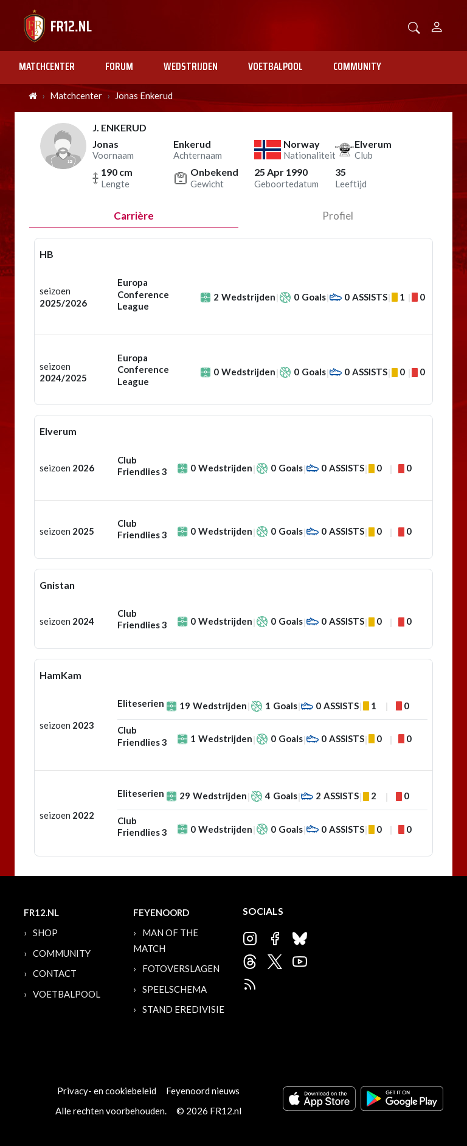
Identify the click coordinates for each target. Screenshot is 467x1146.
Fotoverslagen (181, 968)
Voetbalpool (275, 66)
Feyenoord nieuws (203, 1090)
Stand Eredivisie (183, 1009)
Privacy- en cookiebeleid (106, 1090)
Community (357, 66)
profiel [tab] (337, 215)
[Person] (437, 25)
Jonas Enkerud (144, 95)
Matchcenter (47, 66)
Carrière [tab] (134, 215)
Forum (119, 66)
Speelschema (174, 989)
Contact (55, 973)
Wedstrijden (191, 66)
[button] (414, 26)
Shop (45, 932)
